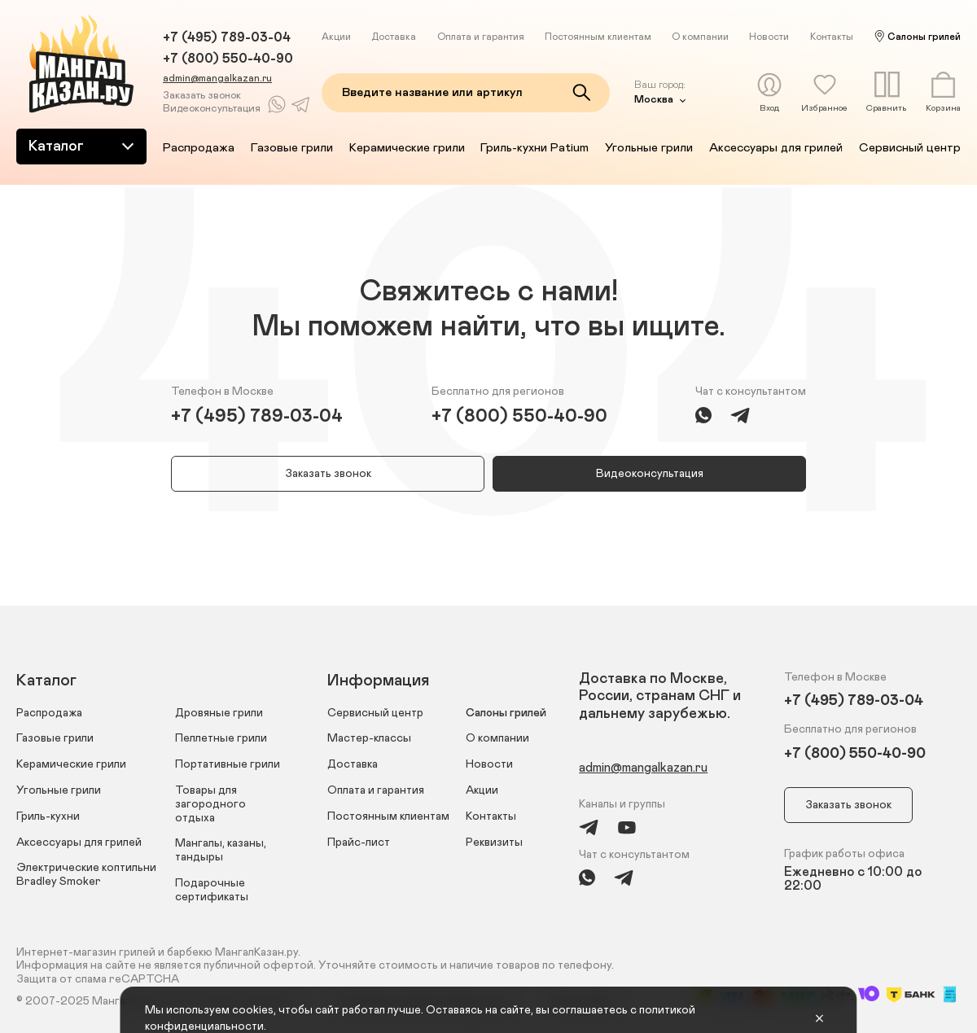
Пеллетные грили (221, 738)
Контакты (831, 37)
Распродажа (198, 148)
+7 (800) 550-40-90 (228, 58)
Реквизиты (494, 842)
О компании (700, 37)
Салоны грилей (924, 37)
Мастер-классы (369, 738)
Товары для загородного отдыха (210, 804)
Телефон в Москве (222, 391)
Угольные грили (649, 148)
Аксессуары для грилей (776, 148)
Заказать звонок (202, 95)
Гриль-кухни (48, 816)
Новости (769, 37)
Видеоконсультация (212, 108)
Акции (336, 37)
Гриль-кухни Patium (534, 148)
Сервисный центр (910, 148)
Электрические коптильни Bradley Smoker (86, 874)
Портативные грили (227, 764)
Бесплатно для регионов (498, 391)
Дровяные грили (219, 713)
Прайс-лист (358, 842)
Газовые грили (292, 148)
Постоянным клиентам (598, 37)
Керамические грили (407, 148)
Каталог (82, 146)
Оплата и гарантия (480, 37)
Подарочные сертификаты (211, 890)
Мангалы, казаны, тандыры (220, 850)
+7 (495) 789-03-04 (227, 37)
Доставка (393, 37)
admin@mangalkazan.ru (217, 78)
